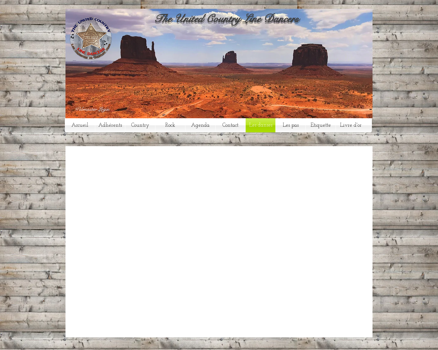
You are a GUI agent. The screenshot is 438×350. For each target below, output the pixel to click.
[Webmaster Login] (91, 109)
